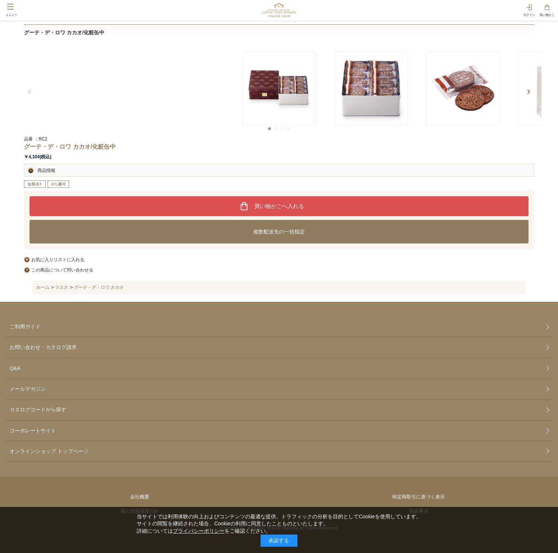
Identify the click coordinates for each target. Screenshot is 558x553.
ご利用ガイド (25, 326)
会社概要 (139, 497)
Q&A (15, 368)
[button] (269, 129)
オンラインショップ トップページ (49, 451)
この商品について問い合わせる (62, 270)
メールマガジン (28, 389)
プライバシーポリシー (198, 531)
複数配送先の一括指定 (279, 232)
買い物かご (547, 15)
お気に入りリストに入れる (57, 259)
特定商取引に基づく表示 (418, 497)
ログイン (529, 15)
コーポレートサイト (33, 430)
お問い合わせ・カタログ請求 (43, 347)
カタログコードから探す (38, 409)
